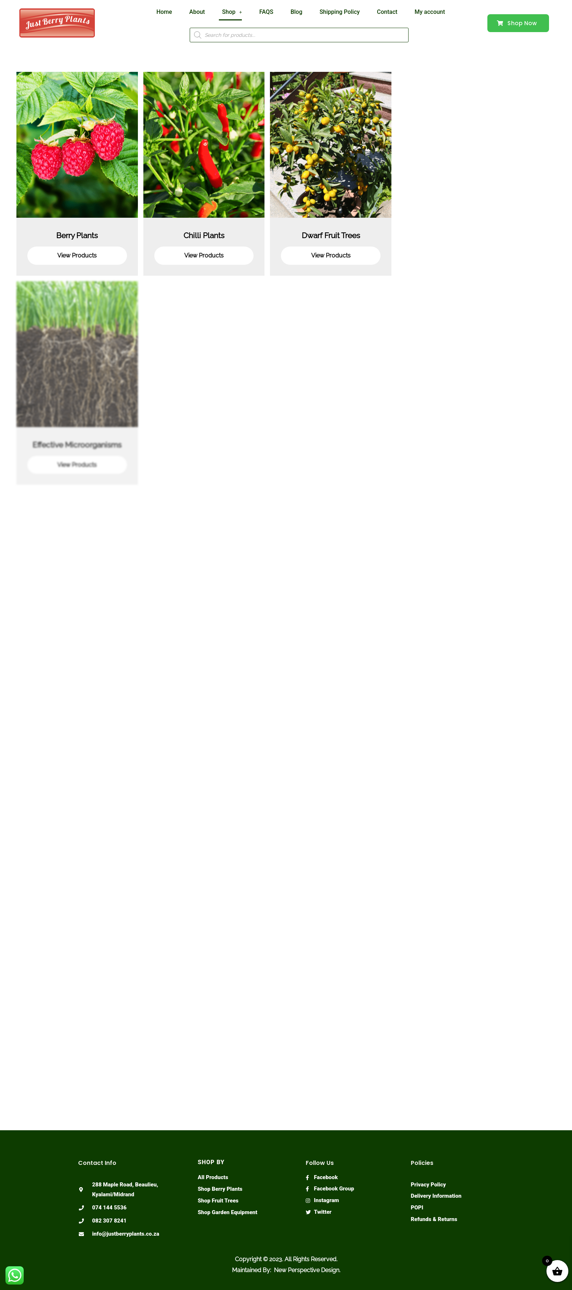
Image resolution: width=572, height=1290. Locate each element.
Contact (377, 11)
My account (416, 11)
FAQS (266, 11)
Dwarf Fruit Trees (331, 235)
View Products (77, 255)
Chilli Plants (203, 235)
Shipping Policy (333, 11)
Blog (293, 11)
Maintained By (251, 1270)
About (204, 11)
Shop (235, 11)
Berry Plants (77, 235)
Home (174, 11)
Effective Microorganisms (76, 444)
